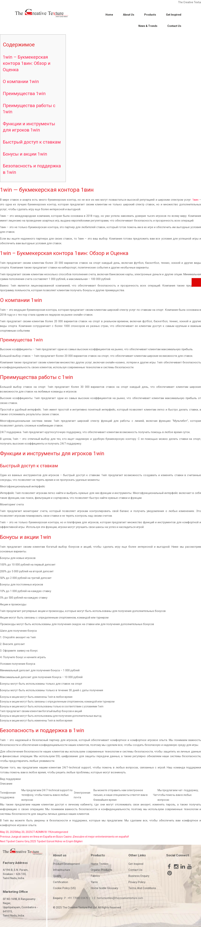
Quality (57, 876)
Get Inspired (173, 14)
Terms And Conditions (142, 888)
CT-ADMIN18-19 (41, 831)
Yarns (94, 882)
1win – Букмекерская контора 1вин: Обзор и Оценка (26, 63)
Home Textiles (99, 864)
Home (109, 14)
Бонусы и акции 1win (25, 154)
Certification (60, 882)
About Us (128, 14)
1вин (195, 199)
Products (150, 14)
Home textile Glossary (104, 888)
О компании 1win (21, 81)
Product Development (66, 864)
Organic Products (101, 870)
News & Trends (147, 25)
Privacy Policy (136, 882)
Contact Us (174, 25)
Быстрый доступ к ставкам (32, 142)
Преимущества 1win (24, 93)
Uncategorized (59, 831)
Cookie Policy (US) (64, 888)
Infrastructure (61, 870)
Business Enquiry (138, 876)
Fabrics (95, 876)
